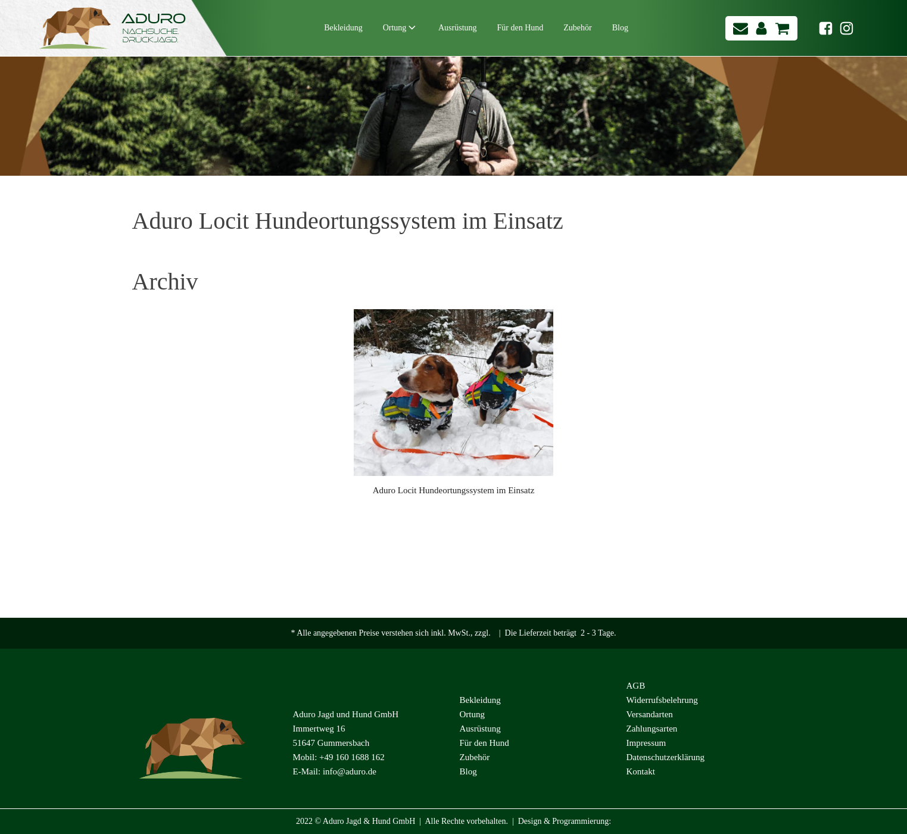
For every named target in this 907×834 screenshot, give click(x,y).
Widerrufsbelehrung (662, 700)
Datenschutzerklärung (666, 757)
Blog (620, 27)
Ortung (400, 28)
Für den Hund (520, 27)
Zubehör (577, 27)
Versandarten (650, 714)
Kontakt (641, 771)
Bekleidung (343, 27)
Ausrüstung (457, 27)
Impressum (646, 743)
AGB (636, 685)
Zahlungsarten (652, 728)
